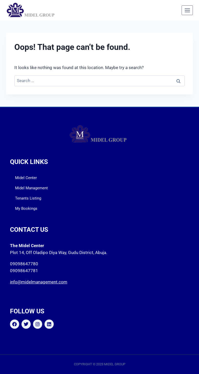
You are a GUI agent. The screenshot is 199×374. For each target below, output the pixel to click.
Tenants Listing (28, 198)
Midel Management (31, 188)
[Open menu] (187, 10)
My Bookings (26, 208)
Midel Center (26, 177)
